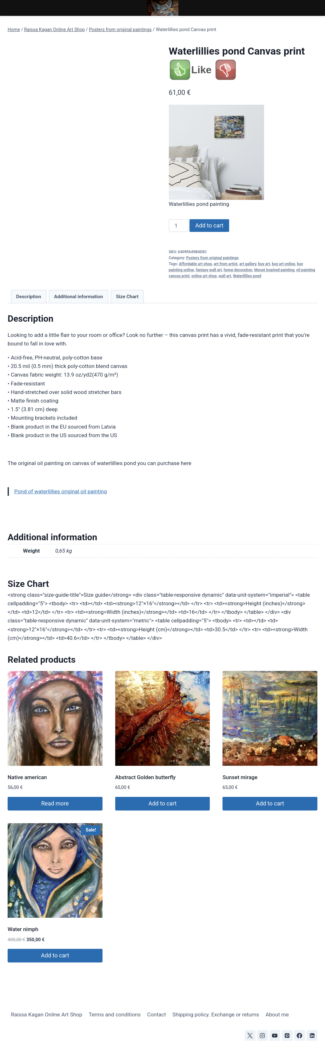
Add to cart (209, 225)
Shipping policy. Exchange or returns (215, 1014)
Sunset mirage (239, 777)
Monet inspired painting (274, 270)
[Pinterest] (287, 1035)
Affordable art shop (195, 264)
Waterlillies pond (247, 276)
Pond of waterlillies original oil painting (60, 491)
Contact (156, 1014)
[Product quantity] (179, 225)
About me (277, 1014)
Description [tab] (28, 296)
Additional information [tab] (78, 296)
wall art (225, 276)
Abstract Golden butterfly (145, 777)
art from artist (225, 264)
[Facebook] (299, 1035)
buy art (264, 264)
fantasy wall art (209, 270)
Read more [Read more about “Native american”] (55, 803)
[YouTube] (274, 1035)
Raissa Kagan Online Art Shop (46, 1014)
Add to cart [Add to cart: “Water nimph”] (55, 955)
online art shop (204, 276)
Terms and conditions (115, 1014)
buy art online (283, 264)
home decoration (238, 270)
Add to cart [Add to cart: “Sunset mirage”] (270, 803)
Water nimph (23, 929)
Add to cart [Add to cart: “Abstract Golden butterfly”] (163, 803)
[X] (250, 1035)
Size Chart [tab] (127, 296)
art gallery (247, 264)
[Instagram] (262, 1035)
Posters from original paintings (212, 258)
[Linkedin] (312, 1035)
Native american (27, 777)
